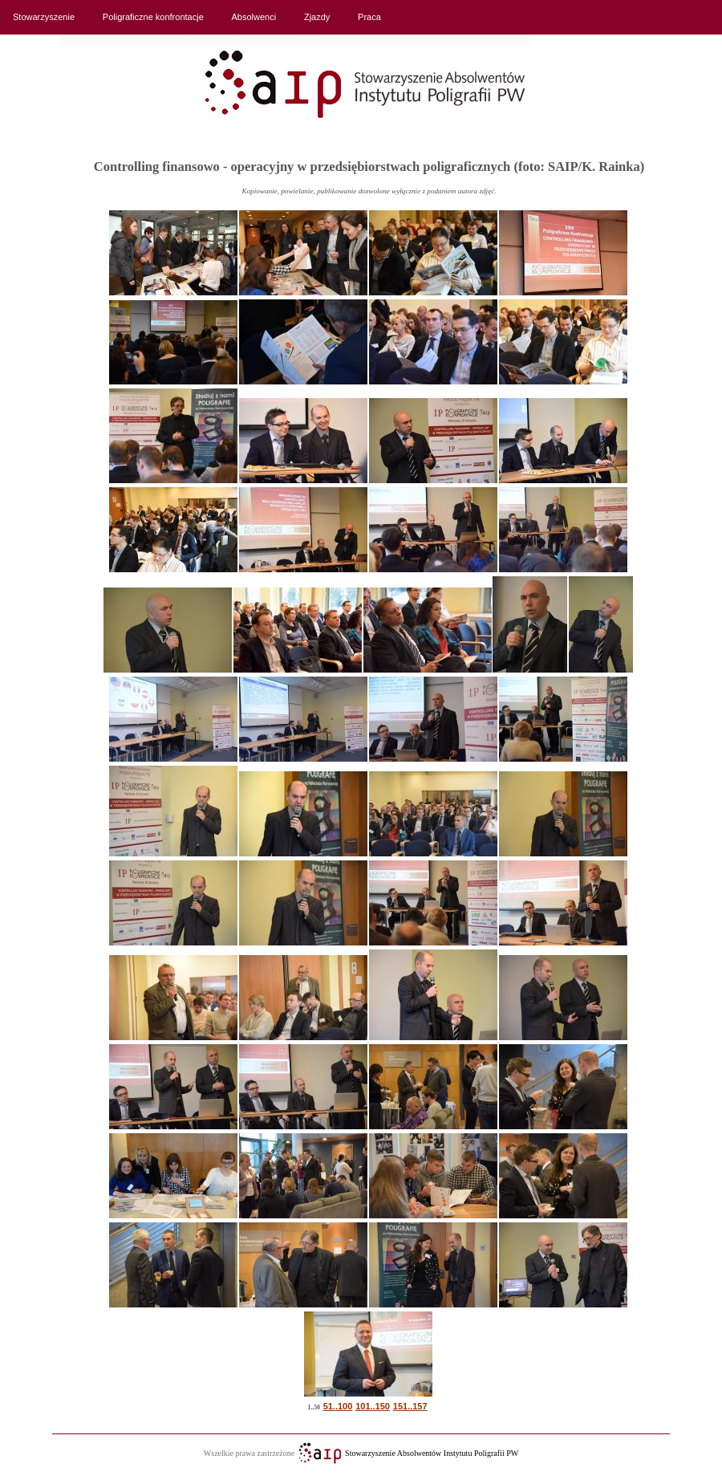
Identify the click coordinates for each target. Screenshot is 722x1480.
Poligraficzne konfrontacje (153, 17)
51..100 (338, 1406)
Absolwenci (254, 17)
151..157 (410, 1406)
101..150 (372, 1406)
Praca (369, 17)
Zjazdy (317, 17)
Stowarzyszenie (44, 17)
